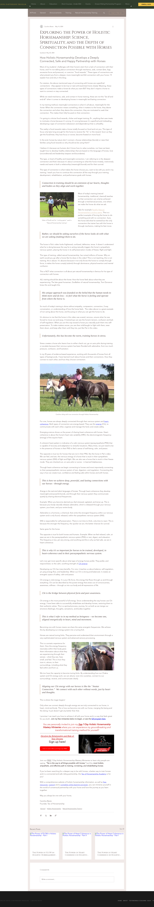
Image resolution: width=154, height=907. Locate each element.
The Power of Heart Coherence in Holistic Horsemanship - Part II (76, 853)
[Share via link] (56, 815)
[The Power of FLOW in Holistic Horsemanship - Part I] (44, 841)
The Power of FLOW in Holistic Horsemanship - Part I (43, 853)
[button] (104, 13)
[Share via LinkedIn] (51, 815)
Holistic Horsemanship (54, 809)
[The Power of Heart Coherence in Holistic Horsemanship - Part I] (109, 841)
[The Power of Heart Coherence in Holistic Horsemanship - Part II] (77, 841)
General (43, 13)
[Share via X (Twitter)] (46, 815)
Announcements (55, 13)
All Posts (33, 13)
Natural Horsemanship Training (86, 13)
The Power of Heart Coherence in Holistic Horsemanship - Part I (108, 853)
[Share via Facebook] (41, 815)
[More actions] (113, 26)
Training (68, 13)
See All (122, 829)
